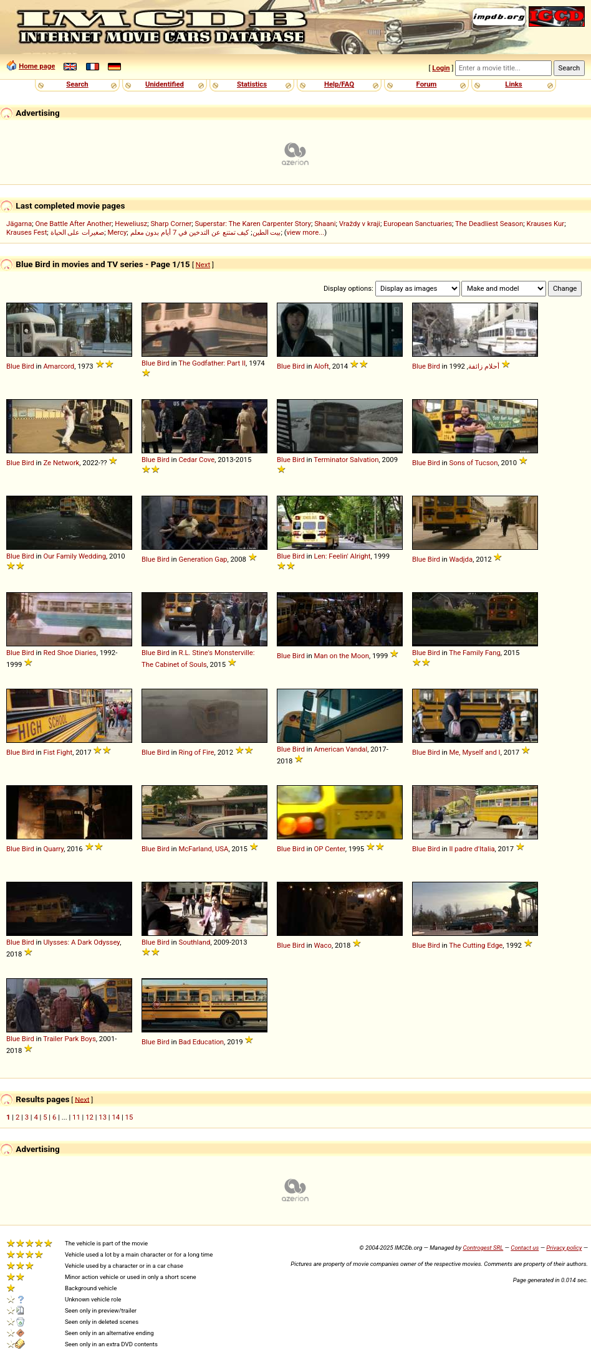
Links (513, 84)
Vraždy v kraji (359, 223)
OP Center (329, 848)
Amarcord (58, 366)
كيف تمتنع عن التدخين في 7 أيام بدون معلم (189, 232)
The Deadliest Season (489, 223)
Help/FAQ (339, 84)
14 (116, 1117)
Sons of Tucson (473, 462)
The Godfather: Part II (212, 363)
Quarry (53, 848)
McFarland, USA (203, 848)
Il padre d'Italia (471, 848)
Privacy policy (564, 1247)
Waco (322, 945)
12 (89, 1117)
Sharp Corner (170, 223)
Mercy (117, 232)
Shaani (324, 223)
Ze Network (61, 462)
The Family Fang (475, 652)
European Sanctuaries (417, 223)
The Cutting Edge (475, 945)
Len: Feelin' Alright (342, 556)
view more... (306, 232)
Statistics (252, 84)
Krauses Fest (26, 232)
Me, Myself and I (474, 752)
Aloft (321, 366)
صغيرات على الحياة (77, 232)
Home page (37, 66)
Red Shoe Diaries (69, 652)
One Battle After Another (73, 223)
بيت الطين (266, 232)
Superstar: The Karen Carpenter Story (253, 223)
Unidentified (164, 84)
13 (102, 1117)
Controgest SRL (483, 1247)
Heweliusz (131, 223)
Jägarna (19, 223)
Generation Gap (202, 559)
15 (129, 1117)
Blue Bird (20, 366)
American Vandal (340, 749)
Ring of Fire (196, 752)
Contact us (525, 1247)
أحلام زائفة (483, 366)
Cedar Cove (196, 459)
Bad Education (201, 1041)
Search (77, 84)
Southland (194, 942)
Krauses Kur (545, 223)
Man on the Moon (341, 655)
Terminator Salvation (346, 459)
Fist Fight (57, 752)
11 (76, 1117)
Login (440, 68)
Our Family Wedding (74, 556)
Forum (426, 84)
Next (203, 264)
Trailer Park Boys (69, 1038)
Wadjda (461, 559)
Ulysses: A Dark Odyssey (81, 942)
